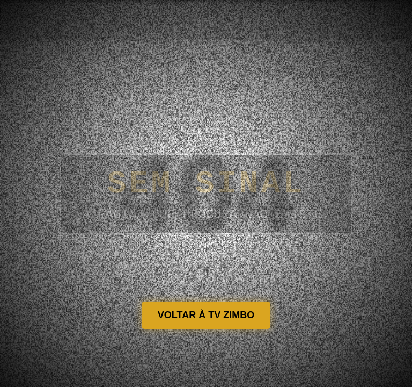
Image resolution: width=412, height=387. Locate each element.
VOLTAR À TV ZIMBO (206, 315)
